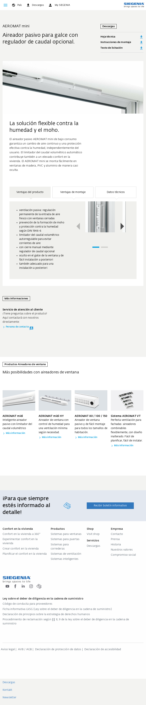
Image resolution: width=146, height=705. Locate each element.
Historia (116, 544)
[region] (73, 233)
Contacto (117, 534)
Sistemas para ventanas (66, 534)
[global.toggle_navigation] (5, 5)
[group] (73, 240)
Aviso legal (8, 649)
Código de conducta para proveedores (27, 604)
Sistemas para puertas (65, 539)
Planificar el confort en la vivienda (25, 554)
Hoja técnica (121, 37)
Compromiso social (123, 555)
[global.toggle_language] (16, 5)
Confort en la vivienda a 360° (21, 534)
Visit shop (93, 534)
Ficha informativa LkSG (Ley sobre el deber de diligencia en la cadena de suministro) (57, 609)
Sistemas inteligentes (64, 559)
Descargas (93, 546)
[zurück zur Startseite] (134, 5)
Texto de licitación (121, 48)
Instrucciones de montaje (121, 42)
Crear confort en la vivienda (21, 548)
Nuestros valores (122, 549)
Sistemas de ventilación (66, 554)
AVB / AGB (25, 649)
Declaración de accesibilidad (102, 649)
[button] (59, 5)
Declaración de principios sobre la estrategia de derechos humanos (46, 614)
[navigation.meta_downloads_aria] (35, 5)
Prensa (115, 539)
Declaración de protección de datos (58, 649)
